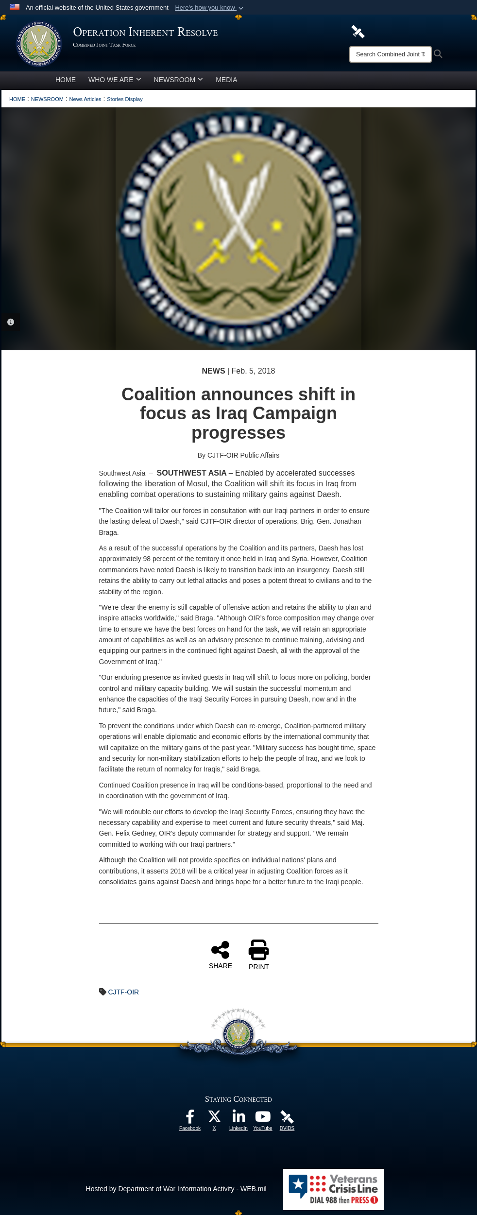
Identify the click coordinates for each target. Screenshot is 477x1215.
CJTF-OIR (123, 992)
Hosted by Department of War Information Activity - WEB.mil (176, 1189)
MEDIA (226, 80)
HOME (65, 80)
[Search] (390, 54)
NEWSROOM (179, 80)
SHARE (220, 955)
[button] (210, 8)
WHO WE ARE (114, 80)
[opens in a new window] (190, 1119)
